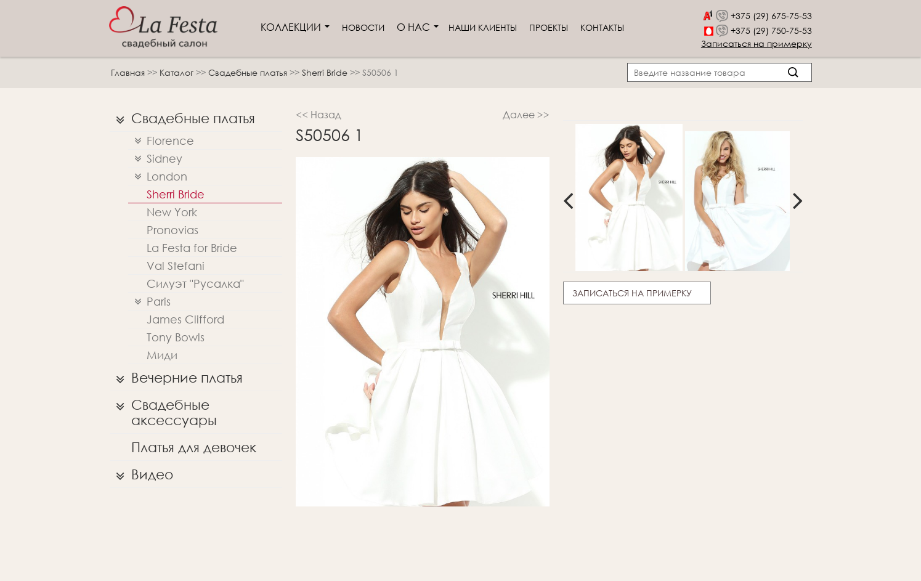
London (157, 176)
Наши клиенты (482, 27)
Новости (363, 27)
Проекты (548, 27)
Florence (161, 141)
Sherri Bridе (326, 72)
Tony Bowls (176, 337)
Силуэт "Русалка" (195, 283)
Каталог (178, 72)
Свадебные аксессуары (163, 409)
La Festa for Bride (192, 247)
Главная (128, 72)
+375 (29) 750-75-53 (771, 30)
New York (172, 212)
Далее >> (526, 114)
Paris (149, 302)
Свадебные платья (249, 72)
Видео (141, 474)
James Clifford (185, 319)
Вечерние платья (176, 377)
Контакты (602, 27)
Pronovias (172, 230)
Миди (162, 355)
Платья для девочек (193, 447)
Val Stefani (176, 265)
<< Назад (318, 114)
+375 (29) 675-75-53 (771, 16)
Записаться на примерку (756, 43)
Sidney (155, 159)
